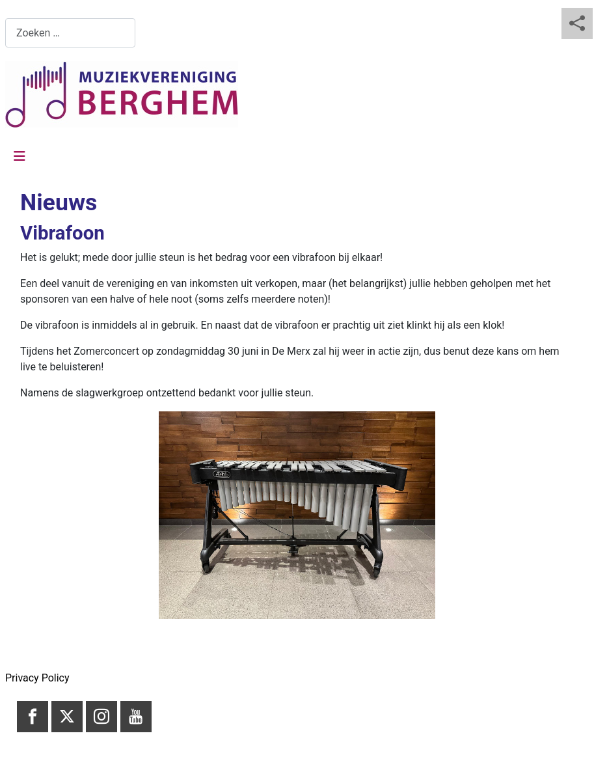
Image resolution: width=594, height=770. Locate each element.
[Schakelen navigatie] (19, 156)
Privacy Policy (37, 678)
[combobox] (70, 33)
